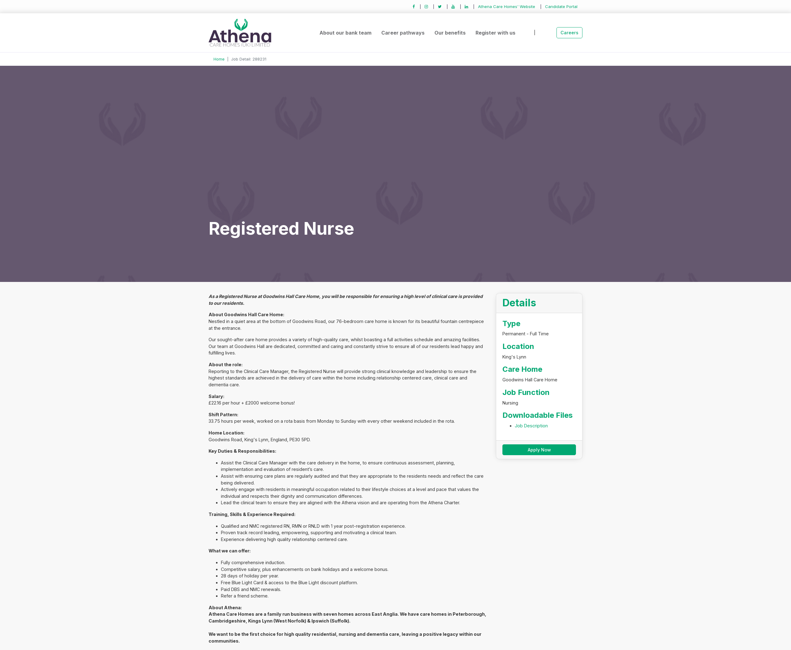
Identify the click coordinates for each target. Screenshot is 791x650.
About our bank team (345, 33)
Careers (569, 32)
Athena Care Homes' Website (506, 6)
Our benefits (450, 33)
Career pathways (403, 33)
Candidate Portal (561, 6)
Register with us (495, 33)
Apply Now (539, 449)
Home (219, 59)
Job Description (531, 425)
